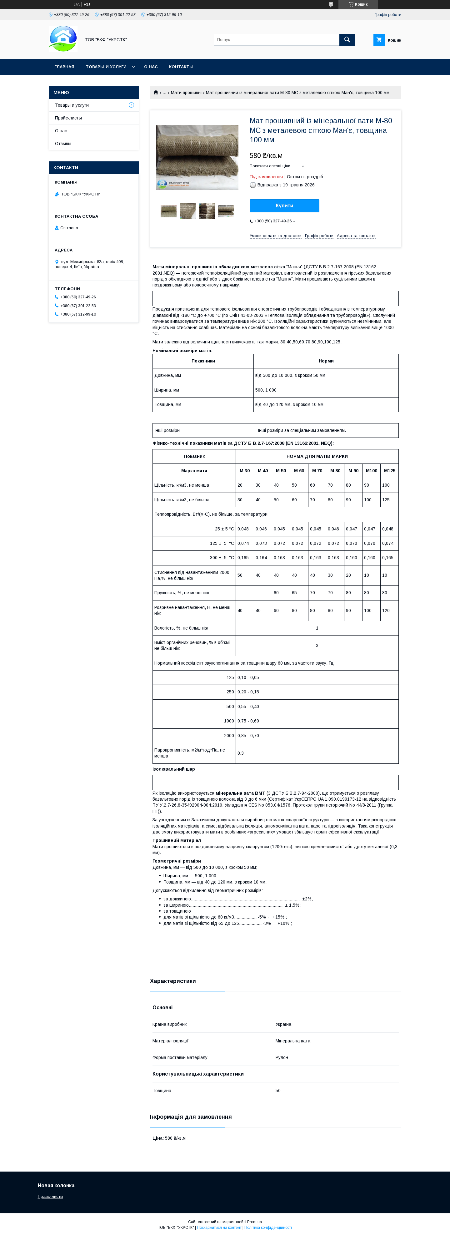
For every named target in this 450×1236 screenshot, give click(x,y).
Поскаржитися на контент (219, 1227)
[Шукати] (347, 40)
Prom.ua (254, 1222)
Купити (284, 205)
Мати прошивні (186, 92)
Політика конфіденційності (268, 1227)
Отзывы (63, 143)
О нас (151, 66)
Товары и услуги (106, 66)
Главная (64, 66)
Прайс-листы (68, 117)
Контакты (181, 66)
